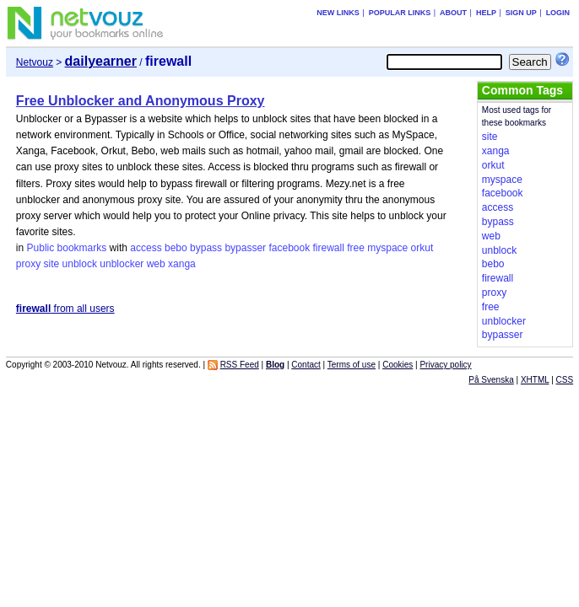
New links (338, 12)
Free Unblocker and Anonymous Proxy (140, 101)
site (52, 264)
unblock (79, 264)
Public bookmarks (67, 248)
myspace (387, 248)
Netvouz (34, 62)
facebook (289, 248)
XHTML (535, 379)
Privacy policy (445, 364)
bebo (176, 248)
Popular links (400, 12)
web (156, 264)
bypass (206, 248)
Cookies (397, 364)
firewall (328, 248)
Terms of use (351, 364)
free (356, 248)
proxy (28, 264)
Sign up (521, 12)
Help (486, 12)
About (453, 12)
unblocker (121, 264)
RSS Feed (239, 364)
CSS (565, 379)
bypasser (245, 248)
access (145, 248)
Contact (305, 364)
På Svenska (490, 379)
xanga (182, 264)
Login (558, 12)
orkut (422, 248)
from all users (65, 308)
